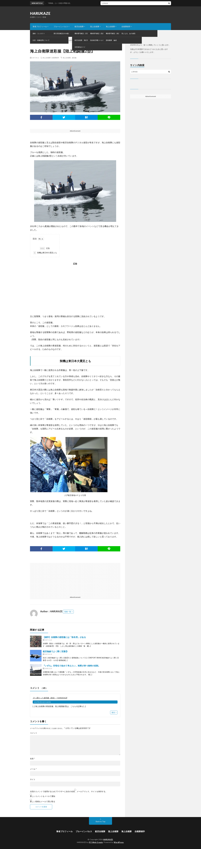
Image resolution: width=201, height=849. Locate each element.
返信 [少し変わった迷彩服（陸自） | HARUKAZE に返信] (113, 712)
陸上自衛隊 (94, 26)
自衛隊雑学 (126, 26)
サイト (32, 779)
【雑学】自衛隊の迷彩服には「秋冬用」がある (64, 637)
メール (33, 769)
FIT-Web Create (96, 842)
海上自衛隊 (110, 26)
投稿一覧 (67, 612)
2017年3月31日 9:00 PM (42, 702)
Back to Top (100, 821)
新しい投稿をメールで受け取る (42, 801)
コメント (33, 733)
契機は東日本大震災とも (45, 252)
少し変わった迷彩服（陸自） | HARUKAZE (50, 698)
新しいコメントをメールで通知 (42, 796)
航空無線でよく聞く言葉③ (55, 651)
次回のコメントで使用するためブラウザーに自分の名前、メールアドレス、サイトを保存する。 (68, 791)
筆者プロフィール (40, 26)
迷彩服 (74, 57)
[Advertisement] (75, 290)
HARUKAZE (40, 13)
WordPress (119, 842)
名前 (32, 759)
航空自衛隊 (79, 26)
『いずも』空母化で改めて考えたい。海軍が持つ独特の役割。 (71, 665)
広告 (45, 248)
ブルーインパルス (61, 26)
